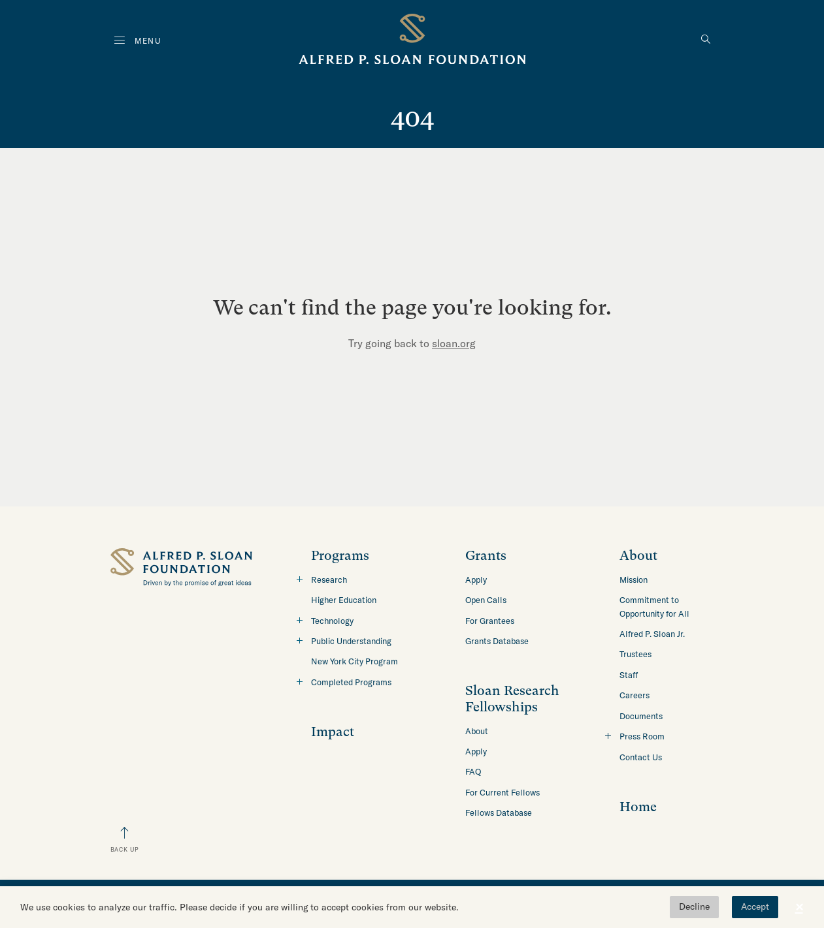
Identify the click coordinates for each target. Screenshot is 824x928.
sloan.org (454, 343)
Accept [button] (755, 906)
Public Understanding (351, 641)
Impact (332, 731)
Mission (633, 579)
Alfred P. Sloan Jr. (652, 633)
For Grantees (489, 620)
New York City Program (354, 661)
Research (329, 579)
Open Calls (485, 600)
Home (638, 806)
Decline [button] (694, 906)
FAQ (473, 771)
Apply (476, 579)
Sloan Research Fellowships (512, 698)
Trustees (635, 654)
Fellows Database (498, 812)
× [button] (799, 907)
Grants (485, 555)
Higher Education (343, 600)
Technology (332, 620)
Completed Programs (351, 682)
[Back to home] (412, 41)
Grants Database (497, 641)
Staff (628, 675)
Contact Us (640, 757)
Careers (634, 695)
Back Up (124, 849)
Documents (641, 716)
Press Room (642, 736)
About (476, 731)
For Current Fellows (502, 792)
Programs (340, 555)
